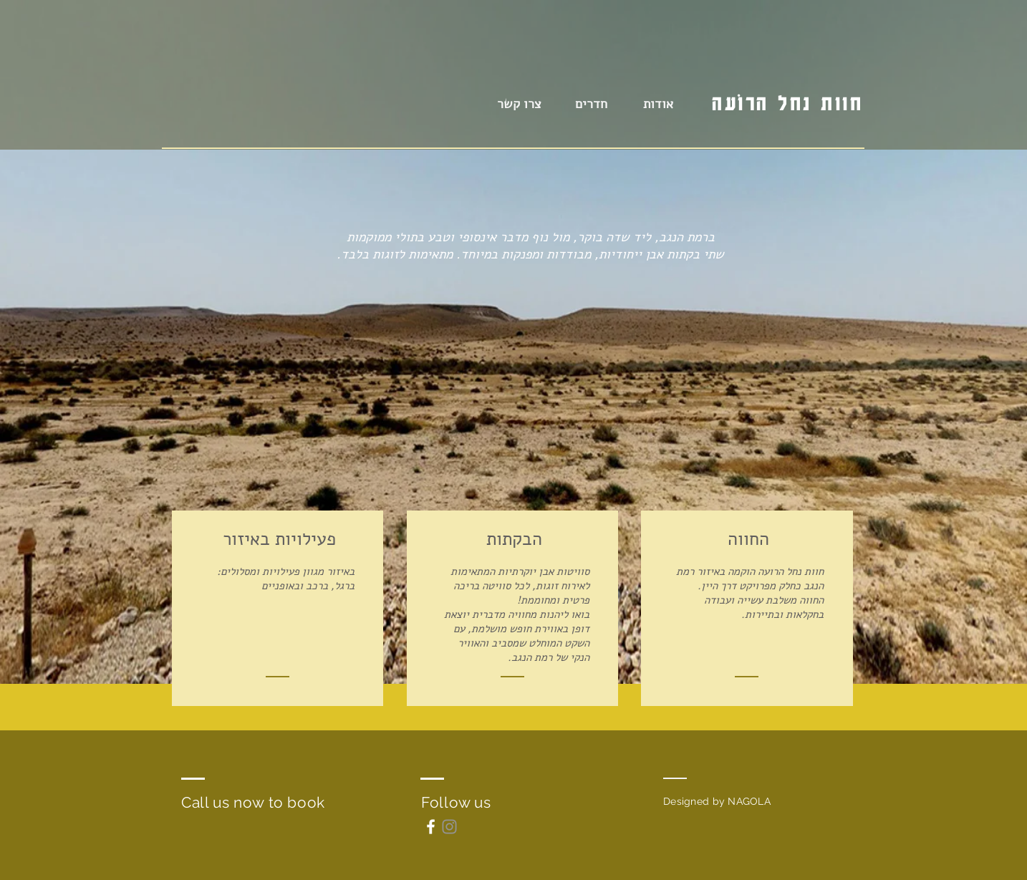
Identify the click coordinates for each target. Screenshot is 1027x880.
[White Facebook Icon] (430, 826)
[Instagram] (449, 826)
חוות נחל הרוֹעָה (787, 103)
